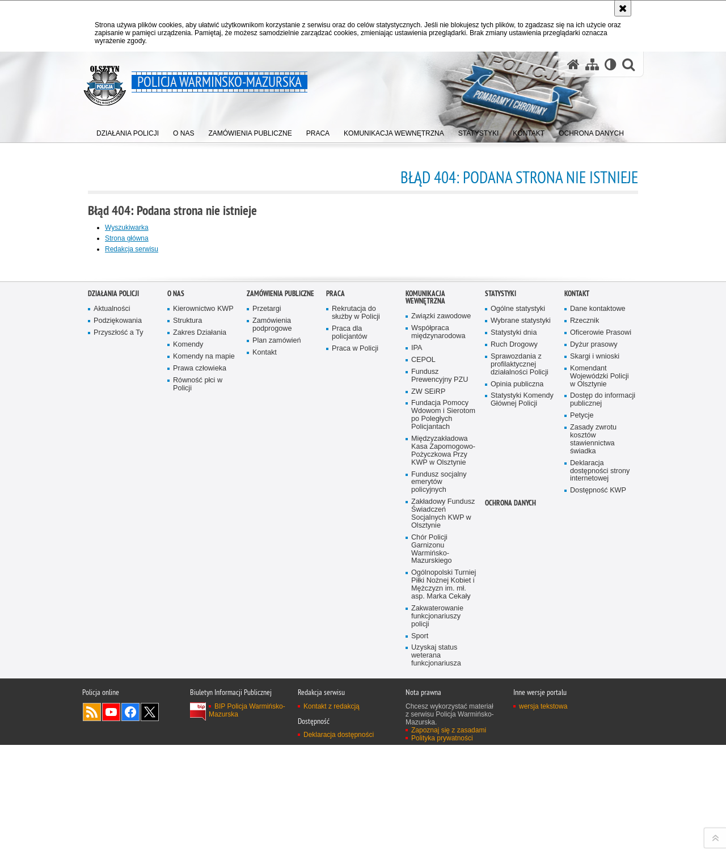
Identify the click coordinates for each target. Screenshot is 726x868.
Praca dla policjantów (349, 615)
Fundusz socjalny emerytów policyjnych (439, 764)
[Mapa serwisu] (592, 64)
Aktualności (112, 591)
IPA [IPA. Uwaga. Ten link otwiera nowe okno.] (416, 630)
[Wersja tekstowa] (611, 64)
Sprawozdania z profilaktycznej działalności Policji (519, 646)
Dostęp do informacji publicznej (602, 682)
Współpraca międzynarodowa (438, 614)
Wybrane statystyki (521, 603)
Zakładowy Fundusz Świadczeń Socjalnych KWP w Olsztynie (443, 796)
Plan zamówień (276, 623)
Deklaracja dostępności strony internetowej (600, 753)
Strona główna (127, 238)
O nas (175, 576)
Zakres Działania (199, 615)
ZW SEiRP (428, 673)
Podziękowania (118, 603)
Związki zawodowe (441, 598)
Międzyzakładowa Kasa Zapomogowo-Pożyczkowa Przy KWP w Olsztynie (443, 733)
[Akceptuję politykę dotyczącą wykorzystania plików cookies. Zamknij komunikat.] (622, 8)
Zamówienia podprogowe (272, 607)
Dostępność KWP (598, 773)
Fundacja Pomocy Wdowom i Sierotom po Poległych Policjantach (443, 697)
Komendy (188, 627)
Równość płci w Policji (197, 666)
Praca (335, 576)
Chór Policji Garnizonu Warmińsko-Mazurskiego (431, 831)
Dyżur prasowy (594, 627)
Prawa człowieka (199, 650)
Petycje (581, 698)
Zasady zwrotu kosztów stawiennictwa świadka (593, 722)
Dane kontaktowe (598, 591)
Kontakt (264, 634)
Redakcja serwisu (131, 249)
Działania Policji (113, 576)
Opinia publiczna (517, 666)
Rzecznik (584, 603)
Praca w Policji (355, 630)
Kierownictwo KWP (203, 591)
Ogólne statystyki (518, 591)
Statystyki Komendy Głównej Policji (522, 682)
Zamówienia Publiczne (280, 576)
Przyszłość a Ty (118, 615)
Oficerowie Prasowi (600, 615)
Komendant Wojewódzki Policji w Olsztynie (599, 658)
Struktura (187, 603)
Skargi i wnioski (594, 638)
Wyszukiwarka (127, 227)
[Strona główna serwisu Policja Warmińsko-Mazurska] (573, 64)
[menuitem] (127, 131)
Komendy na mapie (204, 638)
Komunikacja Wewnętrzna (425, 579)
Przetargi (266, 591)
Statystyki (500, 576)
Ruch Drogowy (514, 627)
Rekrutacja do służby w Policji (356, 595)
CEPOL (423, 642)
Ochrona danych (510, 785)
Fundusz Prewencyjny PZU (439, 657)
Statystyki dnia (514, 615)
